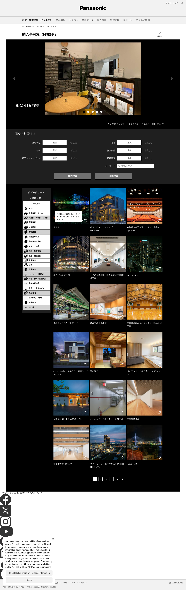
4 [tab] (97, 112)
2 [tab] (88, 112)
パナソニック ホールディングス (74, 582)
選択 (55, 142)
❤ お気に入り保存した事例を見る (123, 123)
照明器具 (40, 26)
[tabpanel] (93, 78)
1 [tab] (84, 112)
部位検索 (113, 176)
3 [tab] (93, 112)
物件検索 (72, 176)
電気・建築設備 (28, 26)
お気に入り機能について (153, 123)
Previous (14, 79)
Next (172, 79)
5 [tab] (101, 112)
